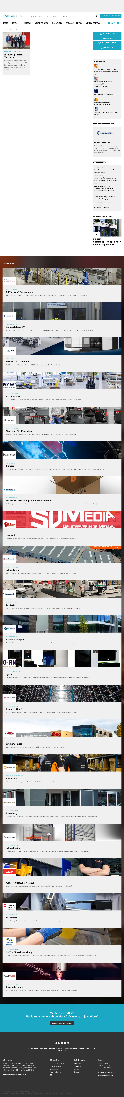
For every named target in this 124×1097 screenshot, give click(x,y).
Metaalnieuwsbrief (107, 43)
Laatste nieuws (99, 162)
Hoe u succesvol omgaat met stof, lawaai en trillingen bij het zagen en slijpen (106, 71)
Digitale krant (107, 38)
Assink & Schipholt (15, 639)
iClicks (32, 1091)
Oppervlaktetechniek (102, 202)
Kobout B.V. (11, 778)
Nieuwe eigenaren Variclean (13, 56)
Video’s (65, 16)
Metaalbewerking (12, 289)
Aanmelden (78, 1063)
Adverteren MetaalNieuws (10, 1093)
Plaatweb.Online (14, 987)
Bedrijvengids (41, 23)
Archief (55, 16)
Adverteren (43, 16)
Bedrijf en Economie (12, 52)
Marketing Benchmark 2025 (103, 94)
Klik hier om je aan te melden (62, 1023)
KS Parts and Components (19, 292)
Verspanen (10, 359)
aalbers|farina (13, 848)
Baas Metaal (12, 917)
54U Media (11, 535)
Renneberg (11, 813)
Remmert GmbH (14, 709)
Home (5, 23)
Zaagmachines (11, 602)
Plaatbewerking (12, 324)
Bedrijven (77, 1066)
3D (51, 1075)
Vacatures (57, 23)
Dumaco (10, 466)
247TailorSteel (13, 396)
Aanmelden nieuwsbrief (111, 16)
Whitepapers (99, 61)
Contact (75, 16)
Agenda (27, 23)
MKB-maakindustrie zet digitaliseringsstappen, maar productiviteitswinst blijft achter (104, 188)
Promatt (10, 605)
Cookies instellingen (66, 1093)
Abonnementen (30, 16)
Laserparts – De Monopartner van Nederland (28, 500)
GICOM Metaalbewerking (19, 952)
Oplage (8, 532)
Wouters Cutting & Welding (20, 882)
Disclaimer (48, 1093)
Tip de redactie (107, 34)
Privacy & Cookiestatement (35, 1093)
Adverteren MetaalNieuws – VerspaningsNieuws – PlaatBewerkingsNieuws (103, 84)
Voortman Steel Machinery (20, 431)
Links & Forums (93, 23)
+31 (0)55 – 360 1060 (106, 1072)
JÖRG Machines (14, 744)
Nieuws (14, 23)
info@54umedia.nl (106, 1075)
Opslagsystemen (12, 706)
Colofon (22, 1093)
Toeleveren (98, 167)
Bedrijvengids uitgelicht (103, 124)
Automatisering (100, 183)
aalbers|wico (12, 570)
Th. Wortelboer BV (102, 142)
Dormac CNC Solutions (17, 361)
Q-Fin (9, 674)
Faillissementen (74, 23)
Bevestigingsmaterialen (15, 776)
